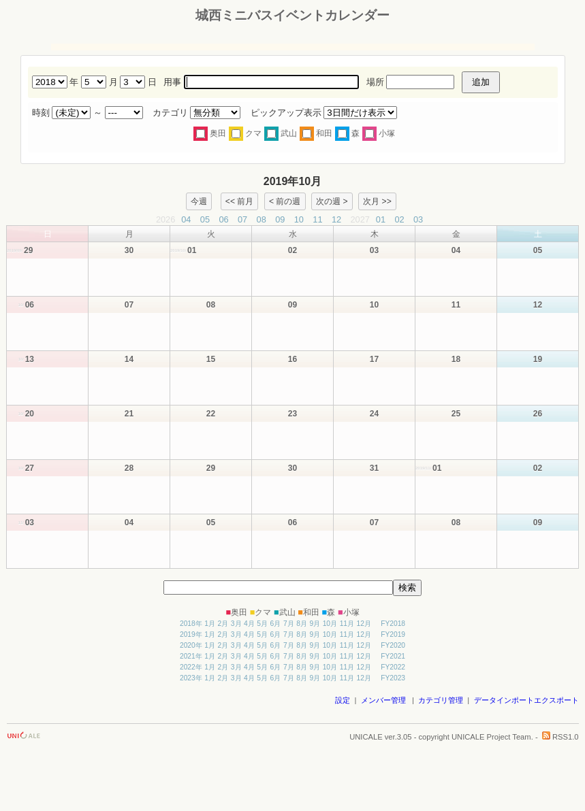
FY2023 (393, 678)
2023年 (191, 678)
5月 (262, 623)
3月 (236, 623)
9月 (314, 623)
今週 (199, 201)
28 (129, 468)
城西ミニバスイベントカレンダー (292, 15)
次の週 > (331, 201)
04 (186, 219)
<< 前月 (239, 201)
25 (456, 413)
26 (537, 413)
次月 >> (377, 201)
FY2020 (393, 645)
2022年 (191, 667)
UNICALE (366, 737)
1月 (209, 623)
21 (129, 413)
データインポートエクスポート (526, 700)
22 (210, 413)
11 (317, 219)
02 (399, 219)
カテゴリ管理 (440, 700)
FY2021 (393, 656)
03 (418, 219)
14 (129, 359)
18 (456, 359)
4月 (249, 623)
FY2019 (393, 634)
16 (292, 359)
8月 (301, 623)
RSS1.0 (560, 737)
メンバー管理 (383, 700)
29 (210, 468)
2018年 (191, 623)
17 (374, 359)
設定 (342, 700)
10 (299, 219)
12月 (364, 623)
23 (292, 413)
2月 (223, 623)
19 (537, 359)
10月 (330, 623)
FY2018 (393, 623)
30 (129, 250)
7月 (288, 623)
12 (336, 219)
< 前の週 (284, 201)
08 (261, 219)
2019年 (191, 634)
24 (374, 413)
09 (280, 219)
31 (374, 468)
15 (210, 359)
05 (205, 219)
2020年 (191, 645)
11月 (347, 623)
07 (242, 219)
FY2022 (393, 667)
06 (223, 219)
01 (380, 219)
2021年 (191, 656)
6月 (275, 623)
